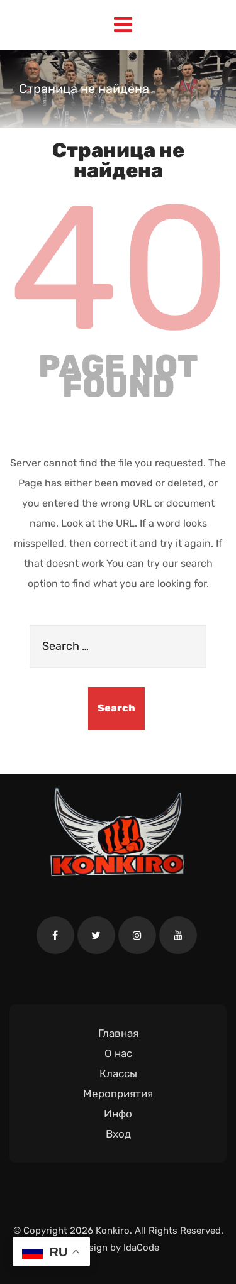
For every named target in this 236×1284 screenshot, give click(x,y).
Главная (118, 1033)
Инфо (118, 1113)
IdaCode (141, 1247)
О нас (118, 1053)
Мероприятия (118, 1093)
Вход (118, 1134)
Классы (118, 1073)
